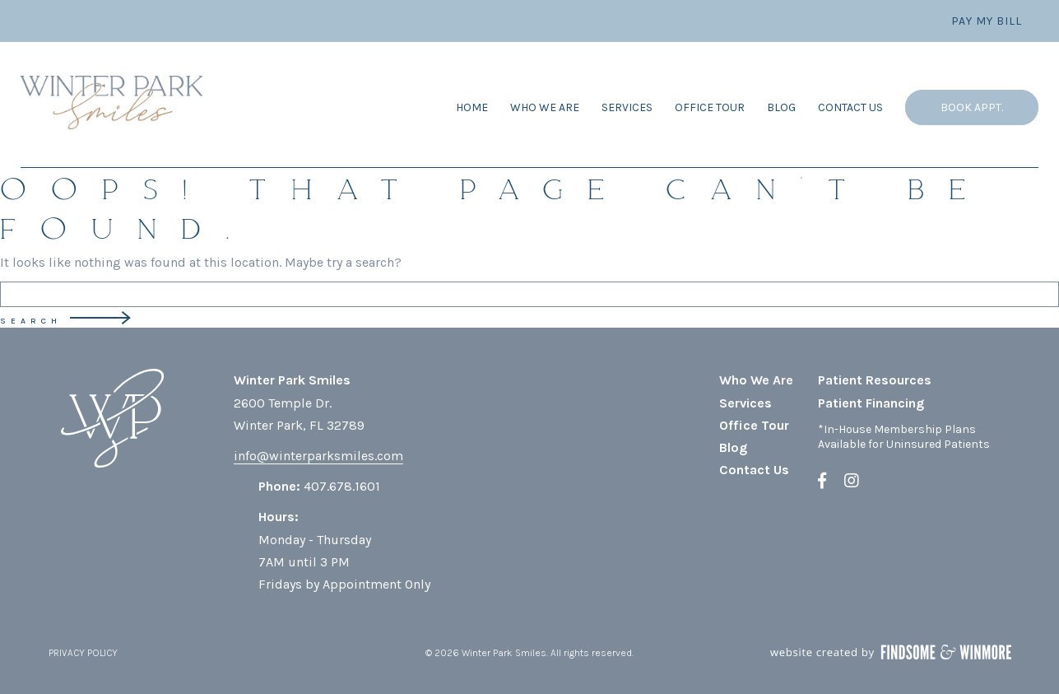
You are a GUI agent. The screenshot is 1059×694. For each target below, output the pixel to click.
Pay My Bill (986, 21)
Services (627, 107)
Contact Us (850, 107)
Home (472, 107)
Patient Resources (874, 380)
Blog (781, 107)
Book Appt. (972, 107)
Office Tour (710, 107)
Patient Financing (871, 403)
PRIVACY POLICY (83, 653)
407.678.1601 (342, 486)
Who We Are (544, 107)
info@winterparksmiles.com (318, 455)
